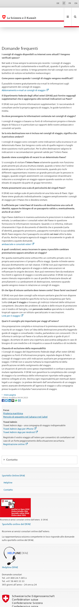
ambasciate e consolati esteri (18, 232)
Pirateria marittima (13, 402)
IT (64, 3)
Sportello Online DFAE (13, 463)
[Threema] (13, 388)
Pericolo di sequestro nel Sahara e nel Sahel (25, 405)
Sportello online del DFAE (16, 512)
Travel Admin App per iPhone (19, 417)
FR (70, 3)
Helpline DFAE (10, 555)
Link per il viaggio (12, 304)
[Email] (19, 388)
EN (76, 3)
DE (58, 3)
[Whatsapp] (16, 388)
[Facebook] (3, 388)
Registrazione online (15, 432)
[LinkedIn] (9, 388)
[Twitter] (6, 388)
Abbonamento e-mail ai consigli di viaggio (25, 78)
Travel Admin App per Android (20, 420)
